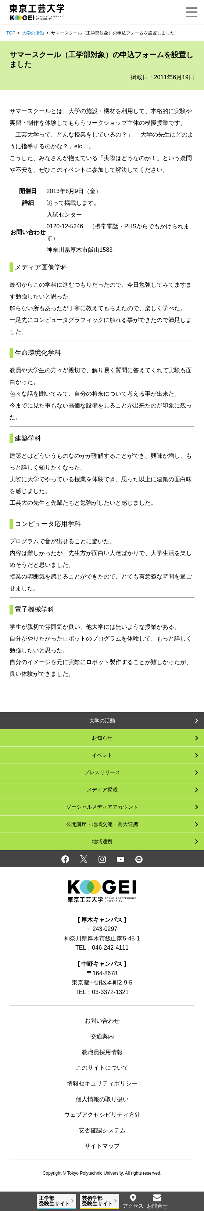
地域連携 (102, 841)
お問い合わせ (102, 1021)
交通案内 (102, 1036)
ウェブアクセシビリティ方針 (102, 1115)
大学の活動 (33, 33)
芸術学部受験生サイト (97, 1201)
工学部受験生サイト (54, 1201)
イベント (102, 755)
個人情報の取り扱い (102, 1099)
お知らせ (102, 738)
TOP (10, 33)
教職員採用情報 (102, 1052)
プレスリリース (102, 772)
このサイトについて (102, 1068)
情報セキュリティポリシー (102, 1083)
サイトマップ (102, 1146)
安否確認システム (102, 1130)
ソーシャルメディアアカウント (102, 807)
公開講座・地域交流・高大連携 (102, 824)
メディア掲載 (102, 790)
